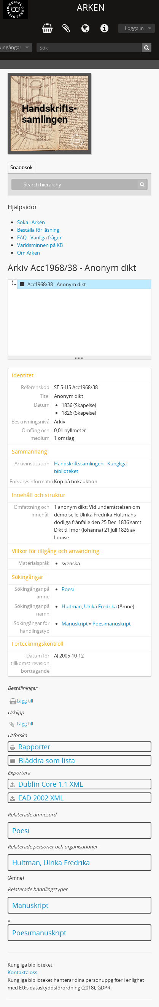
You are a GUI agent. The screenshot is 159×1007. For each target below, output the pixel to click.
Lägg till (25, 701)
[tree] (79, 318)
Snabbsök (21, 167)
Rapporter (30, 746)
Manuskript (75, 623)
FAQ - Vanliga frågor (39, 237)
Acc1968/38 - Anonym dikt (51, 284)
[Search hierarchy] (79, 184)
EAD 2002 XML (37, 797)
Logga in (134, 28)
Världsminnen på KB (40, 245)
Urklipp (66, 28)
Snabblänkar (104, 28)
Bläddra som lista (42, 760)
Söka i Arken (31, 222)
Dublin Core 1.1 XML (46, 784)
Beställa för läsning (38, 229)
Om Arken (28, 252)
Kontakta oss (22, 972)
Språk (85, 28)
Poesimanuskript (111, 623)
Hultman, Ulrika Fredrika (89, 606)
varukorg (47, 28)
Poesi (68, 589)
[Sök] (94, 47)
